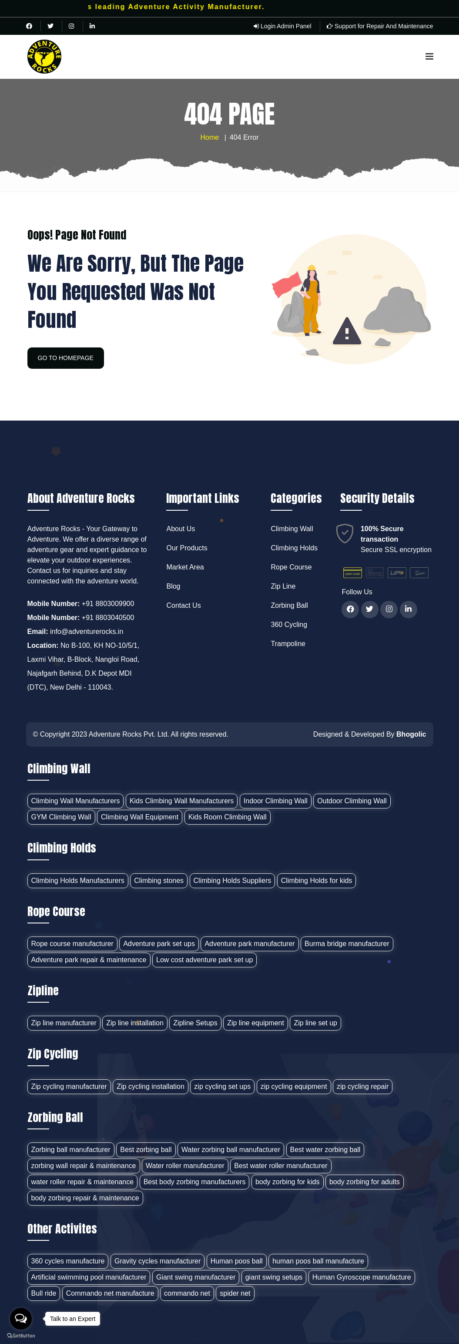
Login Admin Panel (283, 26)
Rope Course (291, 567)
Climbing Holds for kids (316, 880)
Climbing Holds (294, 548)
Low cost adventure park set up (204, 959)
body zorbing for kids (287, 1182)
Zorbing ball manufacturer (71, 1149)
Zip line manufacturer (64, 1023)
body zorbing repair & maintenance (85, 1198)
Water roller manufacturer (185, 1165)
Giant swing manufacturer (195, 1277)
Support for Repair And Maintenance (380, 26)
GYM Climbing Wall (61, 817)
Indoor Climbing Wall (276, 801)
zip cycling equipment (294, 1086)
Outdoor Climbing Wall (351, 801)
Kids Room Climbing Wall (227, 817)
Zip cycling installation (150, 1086)
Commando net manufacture (110, 1293)
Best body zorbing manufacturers (195, 1182)
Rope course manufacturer (72, 943)
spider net (235, 1293)
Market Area (185, 567)
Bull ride (44, 1293)
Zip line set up (315, 1023)
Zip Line (283, 586)
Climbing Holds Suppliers (232, 880)
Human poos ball (237, 1261)
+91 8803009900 (108, 603)
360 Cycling (289, 624)
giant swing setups (274, 1277)
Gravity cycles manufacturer (157, 1261)
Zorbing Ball (289, 605)
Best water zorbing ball (325, 1149)
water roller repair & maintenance (82, 1182)
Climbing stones (159, 880)
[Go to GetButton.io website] (21, 1335)
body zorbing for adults (364, 1182)
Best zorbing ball (145, 1149)
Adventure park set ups (159, 943)
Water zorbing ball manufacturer (230, 1149)
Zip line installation (135, 1023)
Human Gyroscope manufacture (361, 1277)
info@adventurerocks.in (86, 631)
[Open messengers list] (21, 1319)
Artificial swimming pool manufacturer (89, 1277)
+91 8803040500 (108, 617)
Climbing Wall (292, 528)
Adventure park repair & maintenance (89, 959)
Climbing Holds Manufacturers (77, 880)
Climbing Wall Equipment (139, 817)
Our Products (186, 548)
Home (210, 137)
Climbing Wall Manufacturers (75, 801)
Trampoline (288, 643)
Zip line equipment (255, 1023)
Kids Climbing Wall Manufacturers (182, 801)
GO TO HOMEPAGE (66, 357)
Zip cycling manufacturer (69, 1086)
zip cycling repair (363, 1086)
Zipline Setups (195, 1023)
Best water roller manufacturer (280, 1165)
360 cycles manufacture (68, 1261)
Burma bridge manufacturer (347, 943)
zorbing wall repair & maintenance (83, 1165)
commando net (187, 1293)
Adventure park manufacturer (249, 943)
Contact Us (183, 605)
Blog (173, 586)
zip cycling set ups (222, 1086)
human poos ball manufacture (318, 1261)
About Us (180, 528)
